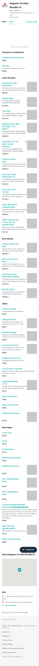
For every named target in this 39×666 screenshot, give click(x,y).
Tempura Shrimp (9, 309)
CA (9, 626)
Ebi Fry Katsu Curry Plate (10, 260)
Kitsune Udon (7, 98)
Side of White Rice (9, 396)
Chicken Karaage (9, 332)
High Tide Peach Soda (11, 539)
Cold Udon (6, 111)
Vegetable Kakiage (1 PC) (10, 382)
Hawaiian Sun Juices (10, 466)
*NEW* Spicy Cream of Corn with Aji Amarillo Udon (10, 222)
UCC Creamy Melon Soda (10, 493)
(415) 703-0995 (14, 17)
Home (4, 626)
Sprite (4, 441)
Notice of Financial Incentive (13, 648)
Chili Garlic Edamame (11, 413)
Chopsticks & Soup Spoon (13, 57)
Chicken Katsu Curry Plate (10, 245)
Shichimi (5, 66)
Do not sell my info (9, 652)
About (11, 22)
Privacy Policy (7, 644)
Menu (4, 22)
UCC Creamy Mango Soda (10, 480)
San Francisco (17, 626)
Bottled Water (8, 449)
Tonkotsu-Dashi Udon (8, 160)
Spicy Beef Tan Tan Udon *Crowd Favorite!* (10, 144)
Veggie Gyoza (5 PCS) (11, 358)
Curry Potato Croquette (12, 369)
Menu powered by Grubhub (19, 47)
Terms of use (7, 640)
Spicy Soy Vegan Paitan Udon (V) (9, 175)
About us (5, 632)
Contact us (6, 636)
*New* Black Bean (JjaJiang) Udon (9, 206)
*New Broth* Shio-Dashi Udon (9, 84)
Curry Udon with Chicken (8, 190)
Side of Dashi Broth (10, 405)
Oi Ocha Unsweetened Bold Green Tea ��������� (15, 506)
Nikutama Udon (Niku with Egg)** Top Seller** (11, 126)
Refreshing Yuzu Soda (11, 458)
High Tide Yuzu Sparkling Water (8, 527)
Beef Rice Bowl (8, 289)
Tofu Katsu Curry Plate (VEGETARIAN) (10, 275)
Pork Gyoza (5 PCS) (10, 345)
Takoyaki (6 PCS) (9, 319)
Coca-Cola (6, 433)
